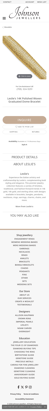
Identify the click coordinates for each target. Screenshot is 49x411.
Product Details (25, 157)
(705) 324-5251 (25, 89)
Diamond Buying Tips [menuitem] (24, 348)
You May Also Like (24, 215)
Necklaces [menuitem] (24, 252)
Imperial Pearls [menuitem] (24, 321)
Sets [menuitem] (24, 281)
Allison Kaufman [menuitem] (24, 315)
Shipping (14, 132)
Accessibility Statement (24, 399)
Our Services (24, 298)
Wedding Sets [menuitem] (24, 284)
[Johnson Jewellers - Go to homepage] (24, 13)
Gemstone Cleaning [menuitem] (24, 371)
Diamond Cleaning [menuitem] (24, 368)
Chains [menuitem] (24, 268)
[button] (29, 2)
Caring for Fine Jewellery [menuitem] (24, 365)
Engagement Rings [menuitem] (24, 239)
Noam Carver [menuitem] (24, 328)
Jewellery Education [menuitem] (24, 342)
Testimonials (24, 304)
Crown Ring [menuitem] (24, 318)
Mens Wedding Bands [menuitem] (24, 245)
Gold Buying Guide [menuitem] (24, 378)
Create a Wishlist (24, 301)
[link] (7, 2)
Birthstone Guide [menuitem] (24, 355)
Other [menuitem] (24, 278)
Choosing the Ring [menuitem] (24, 352)
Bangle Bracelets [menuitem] (24, 265)
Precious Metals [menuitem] (24, 361)
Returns (35, 132)
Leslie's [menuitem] (24, 325)
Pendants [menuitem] (24, 271)
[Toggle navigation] (4, 18)
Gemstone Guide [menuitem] (24, 358)
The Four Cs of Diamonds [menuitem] (24, 345)
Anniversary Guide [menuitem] (24, 374)
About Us (25, 295)
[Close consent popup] (45, 407)
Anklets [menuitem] (24, 258)
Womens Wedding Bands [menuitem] (24, 242)
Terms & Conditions (31, 394)
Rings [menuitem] (24, 255)
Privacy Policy (15, 394)
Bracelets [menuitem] (24, 261)
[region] (24, 57)
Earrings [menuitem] (24, 248)
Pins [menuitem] (24, 274)
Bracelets (8, 27)
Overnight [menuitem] (24, 331)
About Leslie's (24, 164)
